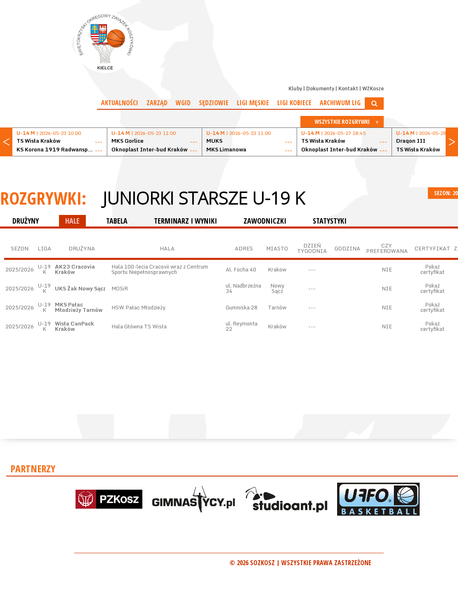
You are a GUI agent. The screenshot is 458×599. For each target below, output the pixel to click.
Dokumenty (320, 88)
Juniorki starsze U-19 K (204, 198)
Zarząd (157, 102)
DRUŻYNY (25, 221)
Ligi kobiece (294, 102)
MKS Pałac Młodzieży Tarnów (78, 307)
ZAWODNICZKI (264, 221)
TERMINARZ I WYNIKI (185, 221)
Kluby (295, 88)
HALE (72, 221)
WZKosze (373, 88)
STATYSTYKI (330, 221)
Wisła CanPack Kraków (74, 326)
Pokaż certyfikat (432, 269)
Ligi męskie (253, 102)
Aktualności (119, 102)
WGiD (183, 102)
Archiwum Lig (340, 102)
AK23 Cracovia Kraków (75, 269)
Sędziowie (214, 102)
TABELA (116, 221)
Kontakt (348, 88)
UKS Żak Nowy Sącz (80, 288)
